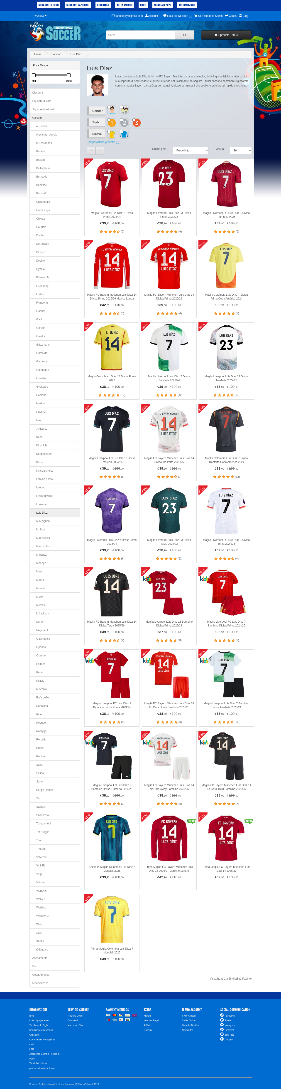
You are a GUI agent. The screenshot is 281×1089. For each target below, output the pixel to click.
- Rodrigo (39, 722)
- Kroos (38, 462)
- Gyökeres (40, 386)
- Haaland (39, 395)
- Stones (38, 806)
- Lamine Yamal (43, 479)
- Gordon (38, 327)
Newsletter (187, 1030)
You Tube (229, 1035)
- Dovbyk (38, 260)
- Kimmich (39, 445)
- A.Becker (39, 126)
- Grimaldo (39, 353)
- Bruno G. (39, 193)
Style (95, 122)
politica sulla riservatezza (42, 1068)
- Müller (38, 596)
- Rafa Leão (40, 697)
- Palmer (38, 664)
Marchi (147, 1016)
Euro (143, 5)
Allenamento (124, 5)
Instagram (230, 1025)
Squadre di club (49, 5)
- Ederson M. (41, 277)
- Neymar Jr (40, 630)
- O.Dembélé (41, 638)
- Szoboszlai (40, 815)
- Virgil (37, 874)
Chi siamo (34, 1035)
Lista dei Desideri (191, 1025)
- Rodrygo (39, 731)
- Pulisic (38, 680)
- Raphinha (40, 706)
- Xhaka (38, 941)
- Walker (38, 899)
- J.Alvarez (40, 428)
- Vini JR (38, 865)
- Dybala (38, 269)
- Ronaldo (39, 739)
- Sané (37, 781)
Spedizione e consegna (41, 1030)
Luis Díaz (76, 54)
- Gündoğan (40, 369)
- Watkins (39, 907)
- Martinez (39, 554)
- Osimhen (39, 655)
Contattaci (73, 1020)
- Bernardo (40, 176)
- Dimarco (39, 252)
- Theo (37, 840)
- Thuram (39, 848)
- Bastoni (38, 159)
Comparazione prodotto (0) (103, 142)
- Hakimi (38, 403)
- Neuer (38, 622)
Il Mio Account (189, 1016)
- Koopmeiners (42, 453)
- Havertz (39, 411)
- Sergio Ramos (43, 790)
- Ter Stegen (40, 832)
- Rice (37, 714)
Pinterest (229, 1030)
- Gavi (37, 319)
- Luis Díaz (40, 512)
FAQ (31, 1049)
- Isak (36, 420)
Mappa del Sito (75, 1025)
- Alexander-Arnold (44, 134)
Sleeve (97, 134)
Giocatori (103, 5)
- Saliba (38, 773)
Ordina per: (159, 149)
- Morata (38, 588)
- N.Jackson (40, 613)
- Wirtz (37, 924)
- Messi (38, 571)
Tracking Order (75, 1016)
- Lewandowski (42, 495)
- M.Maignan (41, 521)
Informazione (187, 5)
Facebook (230, 1016)
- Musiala (39, 605)
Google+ (229, 1039)
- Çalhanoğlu (41, 201)
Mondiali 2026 (162, 5)
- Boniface (39, 185)
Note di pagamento (39, 1020)
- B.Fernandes (42, 143)
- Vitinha (38, 882)
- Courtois (39, 227)
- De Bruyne (40, 243)
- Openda (39, 647)
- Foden (38, 294)
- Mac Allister (41, 538)
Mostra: (220, 149)
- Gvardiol (39, 378)
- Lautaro (39, 487)
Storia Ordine (188, 1020)
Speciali (148, 1030)
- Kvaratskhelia (42, 470)
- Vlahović (39, 890)
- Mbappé (39, 563)
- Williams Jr (40, 916)
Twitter (228, 1020)
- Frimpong (40, 302)
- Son (36, 798)
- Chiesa (38, 218)
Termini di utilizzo (38, 1063)
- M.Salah (39, 529)
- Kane (37, 437)
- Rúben (38, 748)
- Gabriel (38, 311)
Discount (37, 92)
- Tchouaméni (41, 823)
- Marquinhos (41, 546)
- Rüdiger (39, 756)
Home (38, 54)
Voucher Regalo (152, 1020)
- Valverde (39, 857)
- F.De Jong (40, 285)
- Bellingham (41, 168)
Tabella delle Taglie (39, 1025)
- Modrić (38, 580)
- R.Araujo (39, 689)
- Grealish (39, 336)
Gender (97, 111)
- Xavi (37, 932)
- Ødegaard (40, 949)
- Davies (38, 235)
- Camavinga (41, 210)
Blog (31, 1016)
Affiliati (147, 1025)
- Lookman (40, 504)
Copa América (40, 974)
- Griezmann (41, 344)
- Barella (38, 151)
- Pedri (37, 672)
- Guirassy (39, 361)
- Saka (37, 764)
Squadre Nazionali (77, 5)
